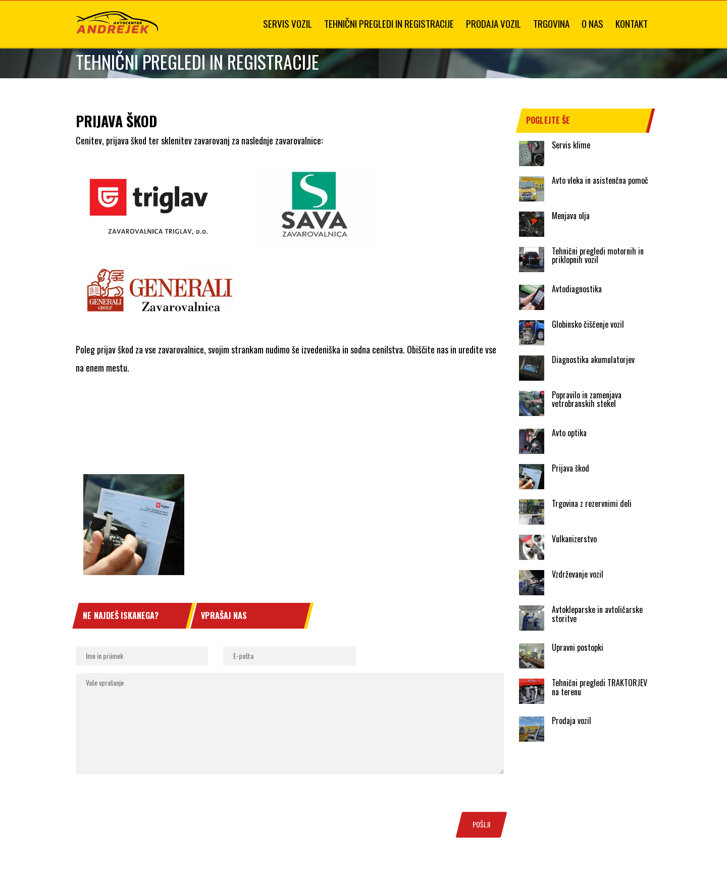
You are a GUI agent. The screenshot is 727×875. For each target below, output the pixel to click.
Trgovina (551, 23)
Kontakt (631, 23)
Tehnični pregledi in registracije (389, 23)
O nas (592, 23)
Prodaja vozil (493, 23)
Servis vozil (287, 23)
